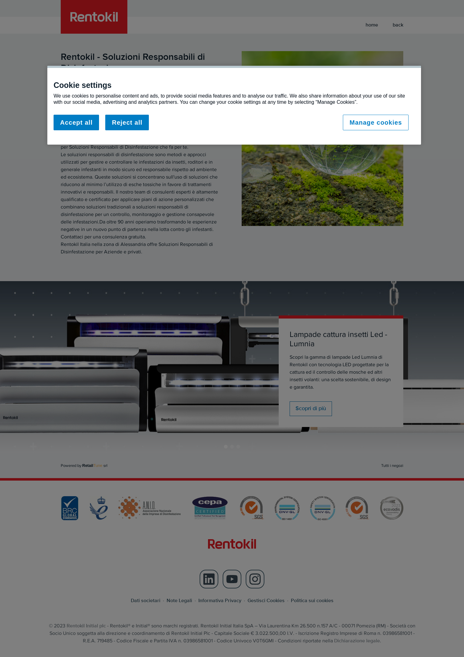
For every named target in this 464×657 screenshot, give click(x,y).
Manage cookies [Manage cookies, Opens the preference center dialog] (375, 122)
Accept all (76, 122)
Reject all (127, 122)
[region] (234, 105)
